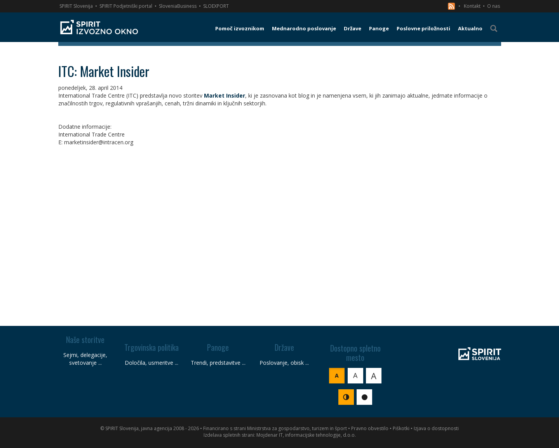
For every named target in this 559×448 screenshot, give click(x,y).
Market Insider (224, 95)
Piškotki (401, 428)
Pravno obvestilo (369, 428)
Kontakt (472, 6)
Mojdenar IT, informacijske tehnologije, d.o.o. (306, 435)
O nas (493, 6)
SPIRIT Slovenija (76, 6)
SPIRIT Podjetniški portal (125, 6)
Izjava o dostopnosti (436, 428)
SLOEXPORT (216, 6)
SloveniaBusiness (178, 6)
